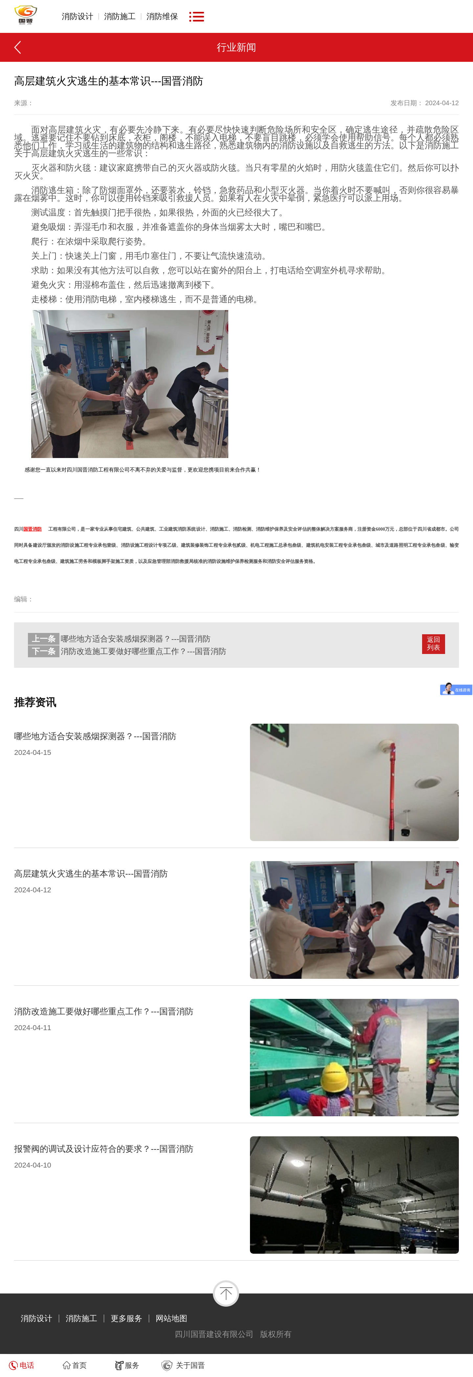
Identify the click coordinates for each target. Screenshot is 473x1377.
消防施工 (120, 16)
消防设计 (77, 16)
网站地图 (171, 1318)
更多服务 (126, 1318)
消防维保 (162, 16)
